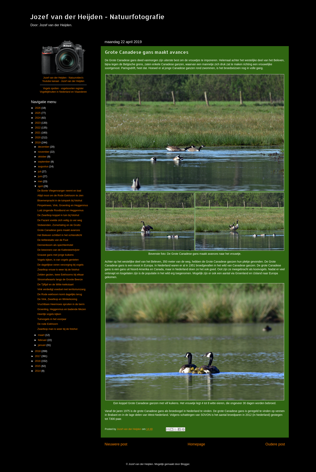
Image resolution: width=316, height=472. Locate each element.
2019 (38, 142)
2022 (38, 127)
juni (40, 176)
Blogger (185, 464)
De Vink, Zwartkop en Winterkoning (57, 299)
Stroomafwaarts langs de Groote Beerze (60, 279)
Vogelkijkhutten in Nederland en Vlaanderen (63, 91)
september (44, 161)
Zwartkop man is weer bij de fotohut (57, 329)
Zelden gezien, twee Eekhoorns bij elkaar (60, 274)
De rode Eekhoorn (47, 324)
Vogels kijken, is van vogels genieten (58, 259)
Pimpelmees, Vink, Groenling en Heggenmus (62, 205)
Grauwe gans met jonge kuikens (55, 255)
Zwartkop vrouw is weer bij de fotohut (58, 269)
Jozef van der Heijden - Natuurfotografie (97, 16)
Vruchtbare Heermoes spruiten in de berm (60, 304)
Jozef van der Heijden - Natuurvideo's (63, 77)
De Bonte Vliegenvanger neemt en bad (59, 190)
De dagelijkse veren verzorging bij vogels (60, 264)
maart (41, 335)
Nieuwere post (116, 444)
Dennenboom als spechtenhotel (55, 245)
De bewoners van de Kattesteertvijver (58, 249)
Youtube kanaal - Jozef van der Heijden (63, 81)
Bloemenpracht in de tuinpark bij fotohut (59, 200)
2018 (38, 351)
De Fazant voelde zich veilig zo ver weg (59, 220)
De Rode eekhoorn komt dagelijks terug (59, 294)
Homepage (196, 444)
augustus (43, 166)
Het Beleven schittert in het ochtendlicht (59, 235)
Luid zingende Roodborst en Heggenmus (60, 210)
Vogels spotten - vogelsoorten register (63, 88)
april (41, 186)
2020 (38, 137)
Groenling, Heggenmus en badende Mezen (61, 309)
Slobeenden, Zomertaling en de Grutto (58, 225)
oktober (42, 156)
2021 (38, 132)
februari (42, 340)
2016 (38, 361)
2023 (38, 122)
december (44, 146)
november (44, 151)
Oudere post (275, 444)
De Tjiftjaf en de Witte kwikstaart (55, 284)
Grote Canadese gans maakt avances (58, 230)
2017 (38, 356)
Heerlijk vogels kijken (49, 314)
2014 (38, 371)
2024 (38, 117)
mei (40, 181)
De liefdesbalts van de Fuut (52, 240)
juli (40, 171)
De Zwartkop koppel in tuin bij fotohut (58, 215)
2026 (38, 108)
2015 (38, 366)
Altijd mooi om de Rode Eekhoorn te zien (60, 195)
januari (42, 345)
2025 (38, 113)
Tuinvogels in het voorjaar (51, 319)
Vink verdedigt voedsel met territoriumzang (61, 289)
